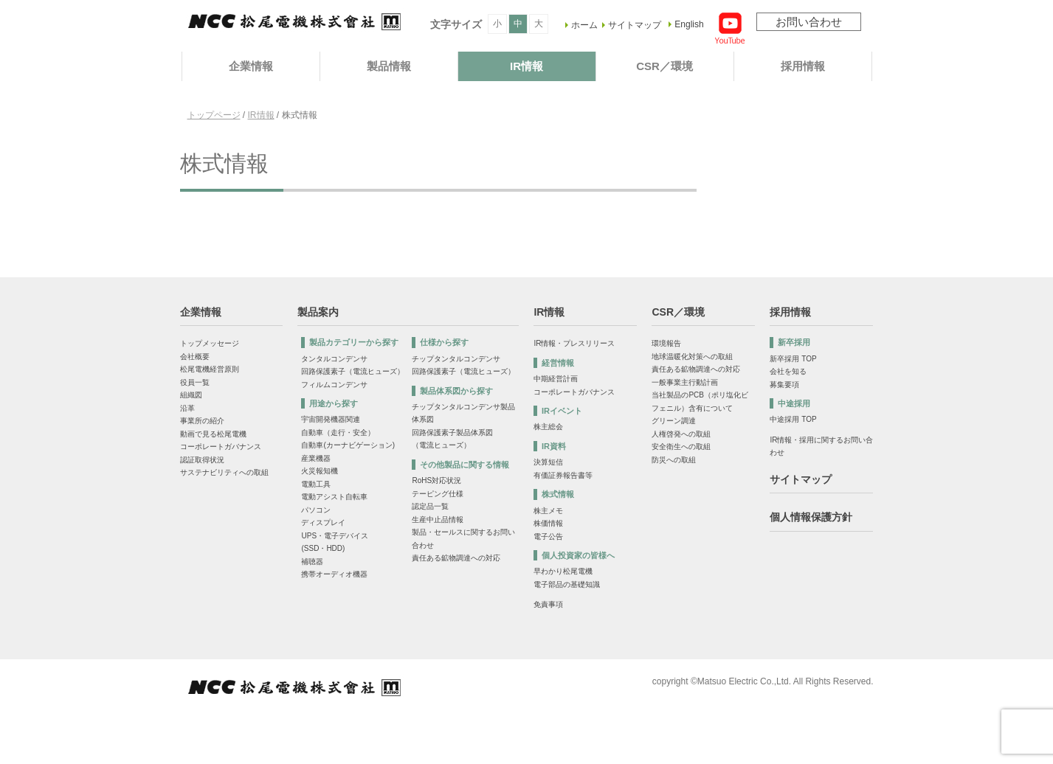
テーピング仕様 (437, 494)
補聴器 (312, 562)
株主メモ (548, 511)
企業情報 (251, 66)
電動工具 (316, 484)
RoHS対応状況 (436, 480)
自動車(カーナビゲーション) (348, 445)
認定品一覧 (430, 506)
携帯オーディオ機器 (334, 574)
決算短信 (548, 462)
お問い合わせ (809, 21)
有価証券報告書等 (563, 475)
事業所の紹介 (202, 421)
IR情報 (526, 66)
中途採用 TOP (793, 419)
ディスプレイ (323, 522)
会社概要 (195, 357)
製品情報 (389, 66)
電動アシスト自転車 (334, 497)
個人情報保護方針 (811, 517)
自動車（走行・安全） (338, 432)
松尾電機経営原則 (209, 369)
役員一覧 (195, 382)
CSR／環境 (664, 66)
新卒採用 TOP (793, 359)
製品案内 (318, 312)
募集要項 (784, 385)
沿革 (187, 408)
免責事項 (548, 604)
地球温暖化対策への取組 (692, 357)
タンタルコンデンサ (334, 359)
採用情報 (803, 66)
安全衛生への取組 (681, 446)
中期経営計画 (556, 379)
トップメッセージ (209, 343)
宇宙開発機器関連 (330, 419)
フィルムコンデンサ (334, 385)
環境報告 (666, 343)
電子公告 (548, 536)
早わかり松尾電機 (563, 571)
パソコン (316, 510)
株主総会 (548, 427)
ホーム (584, 25)
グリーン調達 (674, 421)
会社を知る (788, 371)
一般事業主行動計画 (685, 382)
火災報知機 (319, 471)
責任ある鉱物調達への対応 (456, 558)
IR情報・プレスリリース (574, 343)
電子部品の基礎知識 (567, 584)
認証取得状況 (202, 460)
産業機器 (316, 458)
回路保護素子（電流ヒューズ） (352, 371)
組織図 (191, 395)
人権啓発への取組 (681, 434)
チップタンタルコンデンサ (456, 359)
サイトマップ (634, 25)
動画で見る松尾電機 (213, 434)
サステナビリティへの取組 (224, 472)
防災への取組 (674, 460)
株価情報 (548, 523)
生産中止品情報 (437, 519)
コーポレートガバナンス (220, 446)
